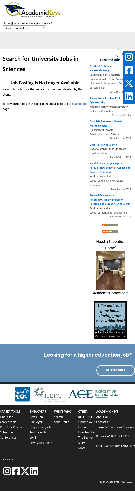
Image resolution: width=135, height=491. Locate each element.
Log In (34, 437)
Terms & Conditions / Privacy (115, 427)
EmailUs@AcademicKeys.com (115, 446)
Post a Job (36, 417)
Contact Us (103, 422)
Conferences (8, 437)
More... (83, 448)
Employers (37, 422)
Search (58, 417)
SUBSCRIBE (116, 370)
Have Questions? (41, 443)
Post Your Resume (12, 427)
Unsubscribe (86, 432)
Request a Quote (41, 427)
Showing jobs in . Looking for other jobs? (27, 23)
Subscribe (6, 432)
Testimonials (38, 432)
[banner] (32, 9)
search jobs (79, 104)
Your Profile (61, 422)
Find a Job (6, 417)
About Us (102, 417)
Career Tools (8, 422)
